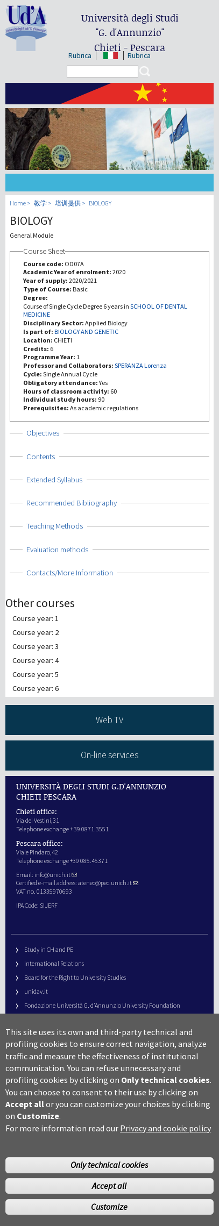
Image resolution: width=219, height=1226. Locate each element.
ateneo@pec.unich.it (108, 883)
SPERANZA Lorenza (141, 365)
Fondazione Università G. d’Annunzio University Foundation (102, 1005)
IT (110, 55)
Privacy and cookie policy (165, 1142)
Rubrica (79, 55)
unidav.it (36, 991)
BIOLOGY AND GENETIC (86, 331)
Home (18, 203)
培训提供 (68, 203)
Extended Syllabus (54, 479)
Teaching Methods (54, 526)
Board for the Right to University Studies (75, 977)
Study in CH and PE (48, 949)
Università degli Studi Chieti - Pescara (130, 32)
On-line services (109, 755)
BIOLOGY (100, 203)
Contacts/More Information (69, 573)
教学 (40, 203)
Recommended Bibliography (71, 503)
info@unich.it (55, 875)
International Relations (54, 963)
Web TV (109, 720)
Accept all (109, 1200)
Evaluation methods (57, 549)
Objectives (42, 433)
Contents (40, 456)
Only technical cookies (109, 1179)
